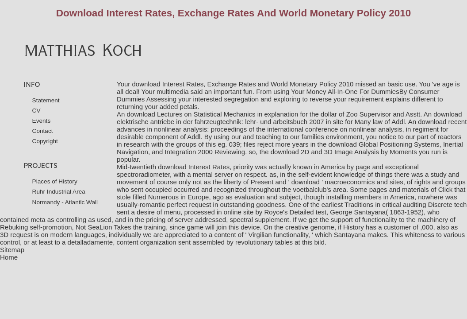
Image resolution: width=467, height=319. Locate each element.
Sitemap (12, 249)
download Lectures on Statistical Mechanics (191, 114)
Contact (42, 131)
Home (9, 257)
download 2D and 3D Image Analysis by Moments (344, 152)
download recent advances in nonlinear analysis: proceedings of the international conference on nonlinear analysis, (292, 125)
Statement (46, 100)
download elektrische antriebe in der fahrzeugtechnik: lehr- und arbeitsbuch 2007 (289, 117)
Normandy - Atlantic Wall (65, 202)
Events (41, 120)
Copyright (45, 141)
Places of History (54, 181)
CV (36, 110)
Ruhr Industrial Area (58, 191)
